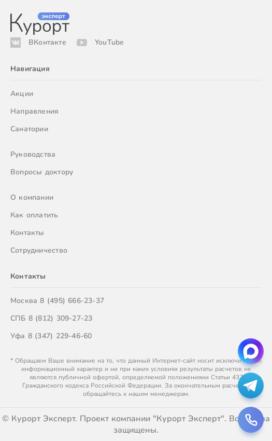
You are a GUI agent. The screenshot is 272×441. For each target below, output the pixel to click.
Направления (34, 111)
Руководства (32, 154)
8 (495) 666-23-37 (72, 301)
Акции (21, 94)
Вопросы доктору (41, 172)
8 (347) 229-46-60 (60, 336)
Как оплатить (34, 215)
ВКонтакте (47, 42)
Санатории (29, 129)
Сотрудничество (38, 250)
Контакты (27, 233)
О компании (31, 197)
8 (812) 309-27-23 (60, 318)
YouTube (109, 42)
